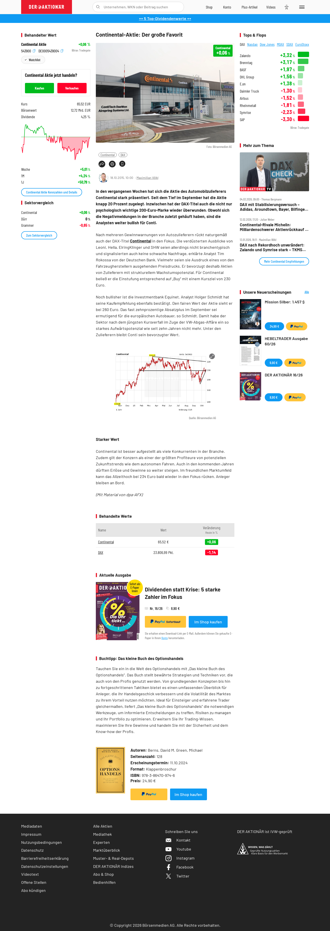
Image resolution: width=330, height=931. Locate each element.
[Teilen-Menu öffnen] (102, 164)
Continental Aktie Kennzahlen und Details (51, 192)
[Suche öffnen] (97, 7)
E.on (243, 84)
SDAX (289, 44)
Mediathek (102, 834)
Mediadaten (31, 826)
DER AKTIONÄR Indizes (113, 866)
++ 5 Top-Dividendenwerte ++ (165, 18)
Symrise (245, 112)
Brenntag (246, 62)
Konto (165, 638)
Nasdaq (252, 44)
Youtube (178, 849)
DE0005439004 (50, 50)
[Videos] (271, 7)
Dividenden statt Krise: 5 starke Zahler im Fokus (182, 593)
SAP (242, 119)
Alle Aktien (102, 826)
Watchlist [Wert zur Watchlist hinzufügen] (34, 60)
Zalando (245, 55)
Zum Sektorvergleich (39, 235)
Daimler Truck (249, 91)
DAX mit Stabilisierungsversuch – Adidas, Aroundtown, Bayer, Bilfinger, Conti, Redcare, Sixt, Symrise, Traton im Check (273, 206)
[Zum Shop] (209, 7)
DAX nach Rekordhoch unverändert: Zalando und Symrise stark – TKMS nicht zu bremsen (272, 247)
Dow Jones (267, 44)
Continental (108, 155)
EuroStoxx (302, 44)
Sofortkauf (165, 622)
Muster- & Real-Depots (113, 858)
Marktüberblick (106, 850)
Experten (101, 842)
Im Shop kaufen (208, 621)
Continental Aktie (33, 44)
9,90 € (274, 362)
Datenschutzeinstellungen (44, 866)
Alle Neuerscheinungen (301, 292)
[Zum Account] (227, 7)
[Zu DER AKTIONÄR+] (249, 7)
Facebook (179, 866)
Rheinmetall (248, 105)
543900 (28, 50)
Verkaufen (72, 88)
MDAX (280, 44)
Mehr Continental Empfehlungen (284, 261)
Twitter (177, 875)
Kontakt (178, 840)
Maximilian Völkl (147, 178)
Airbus (244, 98)
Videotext (30, 874)
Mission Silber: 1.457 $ (285, 301)
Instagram (180, 857)
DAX (123, 155)
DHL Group (247, 77)
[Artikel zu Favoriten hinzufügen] (122, 164)
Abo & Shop (103, 874)
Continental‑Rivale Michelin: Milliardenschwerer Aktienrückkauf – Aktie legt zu (273, 227)
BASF (243, 69)
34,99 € (274, 326)
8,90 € (274, 397)
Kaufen (39, 88)
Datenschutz (32, 850)
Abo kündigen (33, 890)
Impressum (31, 834)
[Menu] (301, 7)
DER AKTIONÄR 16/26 (284, 374)
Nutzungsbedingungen (41, 842)
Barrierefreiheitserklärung (45, 858)
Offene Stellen (33, 882)
